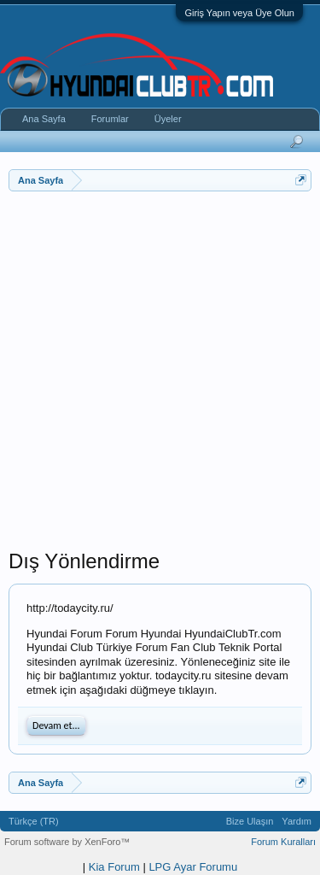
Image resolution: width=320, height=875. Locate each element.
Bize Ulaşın (250, 821)
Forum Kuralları (283, 842)
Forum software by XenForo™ (67, 842)
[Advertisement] (160, 388)
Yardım (296, 821)
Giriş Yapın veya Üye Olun (239, 13)
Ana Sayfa (44, 119)
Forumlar (110, 119)
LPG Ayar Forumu (192, 866)
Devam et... (56, 725)
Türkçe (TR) (34, 821)
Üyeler (168, 119)
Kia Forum (114, 866)
